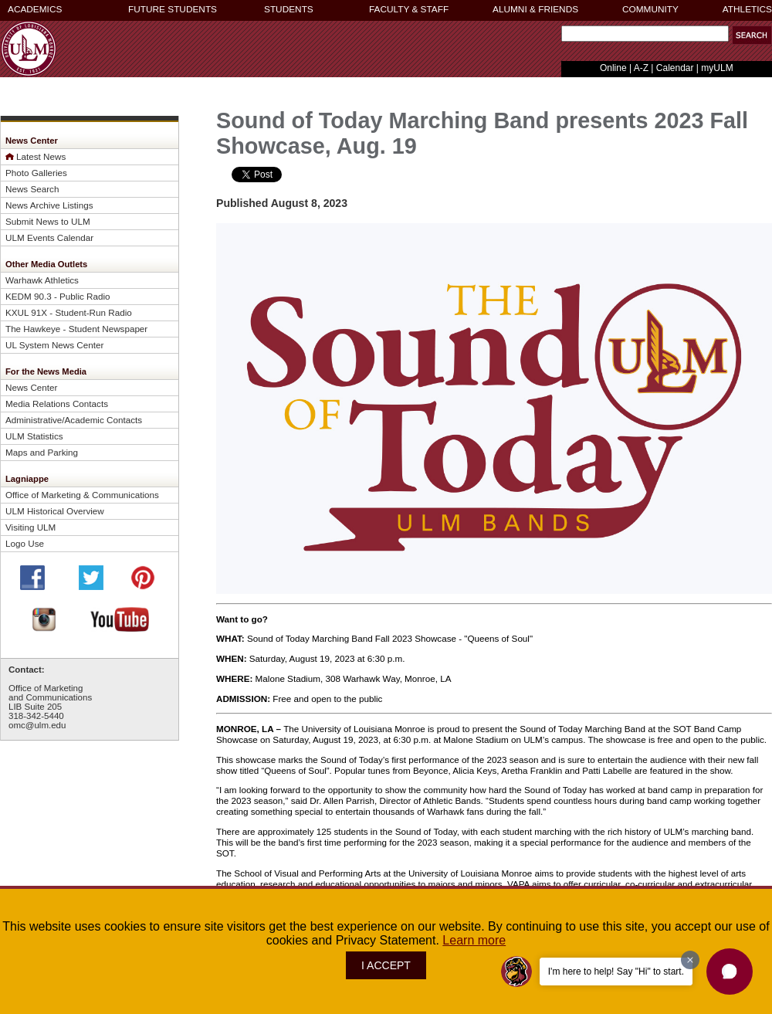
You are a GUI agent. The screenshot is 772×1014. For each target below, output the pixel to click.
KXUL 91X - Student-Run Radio (68, 312)
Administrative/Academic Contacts (73, 420)
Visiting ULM (30, 527)
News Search (32, 189)
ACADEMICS (35, 9)
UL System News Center (54, 345)
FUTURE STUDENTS (172, 9)
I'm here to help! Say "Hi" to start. (616, 971)
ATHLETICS (747, 9)
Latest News (41, 156)
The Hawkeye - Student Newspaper (76, 329)
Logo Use (24, 543)
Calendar (675, 68)
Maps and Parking (41, 452)
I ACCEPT (386, 965)
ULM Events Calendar (49, 237)
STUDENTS (288, 9)
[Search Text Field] (645, 33)
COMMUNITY (650, 9)
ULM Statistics (34, 436)
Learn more (474, 940)
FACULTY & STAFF (409, 9)
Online (613, 68)
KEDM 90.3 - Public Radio (57, 296)
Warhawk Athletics (42, 280)
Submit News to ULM (47, 221)
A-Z (641, 68)
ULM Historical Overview (54, 511)
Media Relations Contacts (56, 403)
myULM (717, 68)
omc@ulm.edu (37, 725)
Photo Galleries (36, 173)
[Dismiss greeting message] (690, 960)
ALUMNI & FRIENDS (535, 9)
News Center (31, 387)
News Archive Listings (49, 205)
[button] (752, 35)
